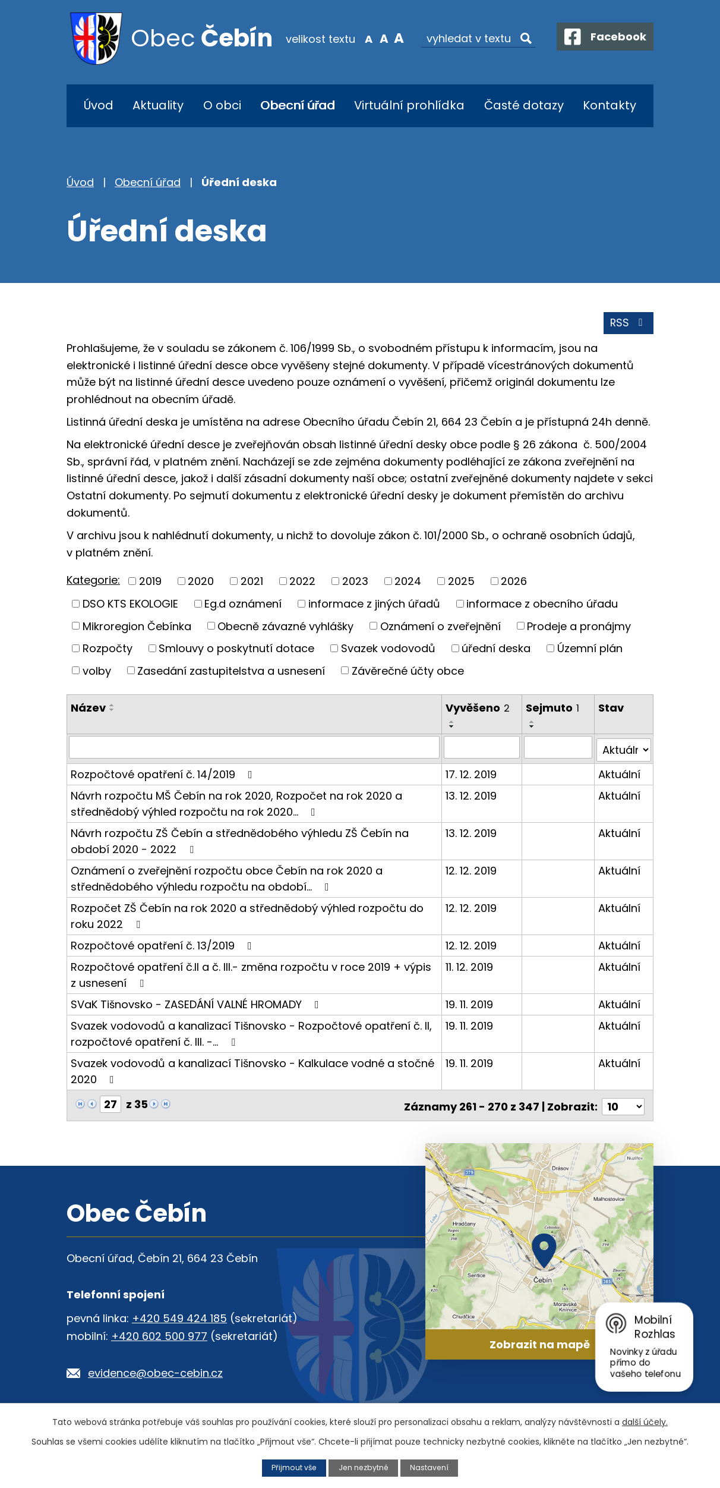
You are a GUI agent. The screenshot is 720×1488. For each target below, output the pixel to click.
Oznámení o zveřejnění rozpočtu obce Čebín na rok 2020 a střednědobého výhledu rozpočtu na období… (227, 877)
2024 (407, 582)
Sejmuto (553, 709)
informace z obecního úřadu (542, 605)
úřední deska (496, 650)
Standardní (376, 38)
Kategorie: (93, 582)
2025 (461, 582)
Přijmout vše (293, 1467)
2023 (355, 582)
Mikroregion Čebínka (137, 627)
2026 (514, 582)
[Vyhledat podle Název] (254, 749)
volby (97, 672)
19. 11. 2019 (470, 1003)
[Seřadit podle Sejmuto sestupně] (532, 728)
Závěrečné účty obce (408, 672)
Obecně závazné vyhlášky (285, 627)
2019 (150, 582)
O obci (222, 105)
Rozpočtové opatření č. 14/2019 (164, 773)
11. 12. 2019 (470, 965)
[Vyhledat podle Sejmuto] (559, 749)
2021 (252, 582)
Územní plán (590, 650)
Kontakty (609, 105)
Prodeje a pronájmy (579, 627)
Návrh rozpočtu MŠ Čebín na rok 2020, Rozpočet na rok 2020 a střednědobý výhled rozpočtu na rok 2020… (236, 802)
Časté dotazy (524, 105)
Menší (361, 38)
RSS (628, 324)
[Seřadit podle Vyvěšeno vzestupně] (452, 723)
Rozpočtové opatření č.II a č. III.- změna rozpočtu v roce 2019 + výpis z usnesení (251, 973)
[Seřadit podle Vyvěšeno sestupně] (452, 728)
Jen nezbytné (364, 1467)
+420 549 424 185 (179, 1314)
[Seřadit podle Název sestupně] (112, 711)
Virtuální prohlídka (409, 105)
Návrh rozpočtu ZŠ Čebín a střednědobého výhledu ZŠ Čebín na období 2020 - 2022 (240, 840)
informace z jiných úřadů (374, 605)
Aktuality (158, 105)
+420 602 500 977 (159, 1332)
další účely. (645, 1422)
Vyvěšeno (478, 709)
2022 (302, 582)
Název (88, 709)
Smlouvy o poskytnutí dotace (236, 650)
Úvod (98, 105)
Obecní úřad (297, 105)
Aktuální (620, 773)
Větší (392, 38)
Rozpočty (107, 650)
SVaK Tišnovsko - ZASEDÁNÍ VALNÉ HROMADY (197, 1003)
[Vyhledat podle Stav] (624, 749)
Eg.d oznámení (243, 605)
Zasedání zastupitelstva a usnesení (231, 672)
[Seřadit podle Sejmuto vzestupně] (532, 723)
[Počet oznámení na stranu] (623, 1103)
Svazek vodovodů (388, 650)
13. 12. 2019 (471, 794)
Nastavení (430, 1467)
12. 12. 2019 (471, 869)
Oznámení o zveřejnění (440, 627)
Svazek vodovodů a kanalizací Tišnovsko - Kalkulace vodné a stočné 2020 (252, 1070)
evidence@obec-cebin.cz (155, 1369)
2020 (201, 582)
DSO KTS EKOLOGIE (130, 605)
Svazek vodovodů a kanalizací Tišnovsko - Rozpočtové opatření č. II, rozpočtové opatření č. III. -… (251, 1032)
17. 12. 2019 (471, 773)
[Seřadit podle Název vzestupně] (112, 706)
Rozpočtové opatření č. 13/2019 (164, 944)
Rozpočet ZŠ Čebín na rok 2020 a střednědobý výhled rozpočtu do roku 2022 (247, 914)
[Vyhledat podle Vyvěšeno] (482, 749)
